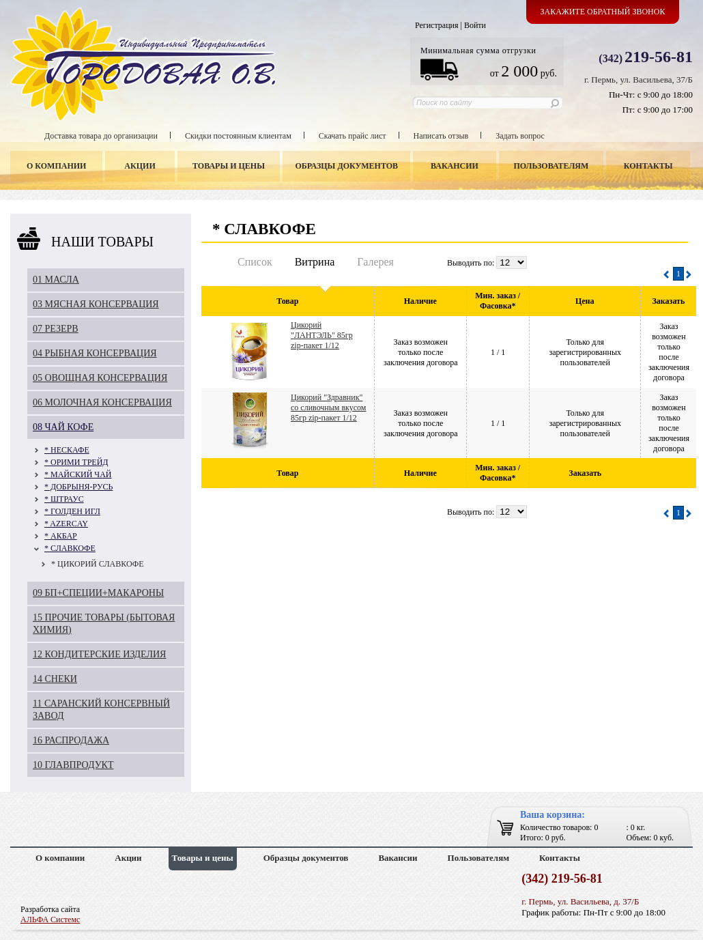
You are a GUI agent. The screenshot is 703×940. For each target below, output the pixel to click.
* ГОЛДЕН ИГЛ (72, 511)
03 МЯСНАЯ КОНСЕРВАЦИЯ (96, 304)
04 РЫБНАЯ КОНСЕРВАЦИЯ (95, 353)
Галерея (375, 262)
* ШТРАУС (64, 499)
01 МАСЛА (56, 279)
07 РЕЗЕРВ (55, 329)
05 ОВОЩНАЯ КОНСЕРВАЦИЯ (100, 378)
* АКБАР (60, 536)
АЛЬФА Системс (50, 919)
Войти (475, 25)
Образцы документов (347, 166)
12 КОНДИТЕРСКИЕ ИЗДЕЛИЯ (99, 654)
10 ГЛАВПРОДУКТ (73, 765)
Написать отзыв (441, 136)
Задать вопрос (520, 136)
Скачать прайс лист (352, 136)
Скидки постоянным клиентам (238, 136)
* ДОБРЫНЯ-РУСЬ (78, 487)
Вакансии (454, 166)
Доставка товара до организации (101, 136)
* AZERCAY (66, 523)
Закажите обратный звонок (603, 11)
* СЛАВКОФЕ (70, 548)
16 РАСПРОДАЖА (71, 740)
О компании (56, 166)
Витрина (315, 262)
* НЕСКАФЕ (66, 450)
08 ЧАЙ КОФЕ (63, 427)
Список (255, 262)
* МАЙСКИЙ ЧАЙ (77, 474)
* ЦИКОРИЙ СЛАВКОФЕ (97, 564)
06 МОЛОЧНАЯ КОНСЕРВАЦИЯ (102, 402)
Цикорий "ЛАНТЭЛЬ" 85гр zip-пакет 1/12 (322, 335)
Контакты (648, 166)
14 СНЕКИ (55, 679)
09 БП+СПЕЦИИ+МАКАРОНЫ (98, 593)
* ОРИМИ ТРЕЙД (76, 462)
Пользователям (551, 166)
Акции (139, 166)
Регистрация (437, 25)
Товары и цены (228, 166)
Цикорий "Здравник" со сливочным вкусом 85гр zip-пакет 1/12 (328, 408)
